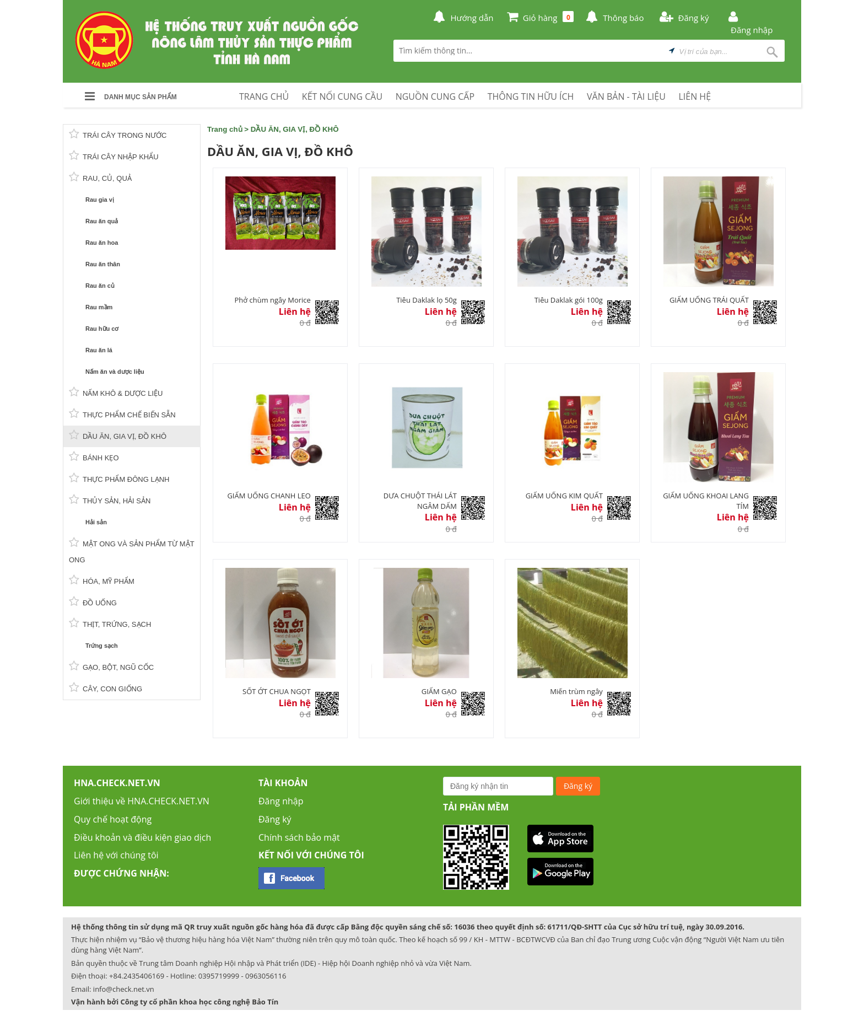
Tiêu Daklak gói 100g (568, 300)
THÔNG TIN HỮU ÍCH (531, 96)
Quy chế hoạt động (113, 819)
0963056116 (265, 976)
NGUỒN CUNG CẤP (435, 96)
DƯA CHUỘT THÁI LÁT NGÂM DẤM (420, 501)
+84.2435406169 (136, 976)
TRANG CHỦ (264, 96)
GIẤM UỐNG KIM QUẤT (564, 496)
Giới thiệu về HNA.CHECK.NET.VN (141, 801)
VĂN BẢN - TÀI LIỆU (626, 96)
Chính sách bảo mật (299, 837)
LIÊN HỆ (694, 96)
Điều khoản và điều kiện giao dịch (142, 837)
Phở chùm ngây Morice (272, 300)
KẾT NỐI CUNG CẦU (342, 96)
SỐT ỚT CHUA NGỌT (276, 691)
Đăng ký (274, 819)
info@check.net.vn (123, 989)
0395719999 (218, 976)
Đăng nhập (280, 801)
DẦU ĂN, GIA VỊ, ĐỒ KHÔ (295, 129)
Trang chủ (224, 129)
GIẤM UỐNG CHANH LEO (268, 496)
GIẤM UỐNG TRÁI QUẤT (709, 300)
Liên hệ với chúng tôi (116, 855)
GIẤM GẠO (439, 691)
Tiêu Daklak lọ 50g (426, 300)
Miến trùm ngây (576, 691)
